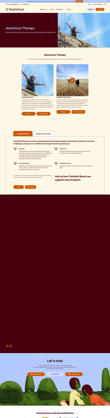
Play (72, 80)
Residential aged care (61, 396)
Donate (91, 9)
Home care (9, 399)
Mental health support (62, 411)
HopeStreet (9, 408)
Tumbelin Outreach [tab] (43, 133)
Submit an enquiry (15, 373)
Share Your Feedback (97, 4)
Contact (100, 9)
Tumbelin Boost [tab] (23, 133)
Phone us (28, 113)
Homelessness (34, 405)
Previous (7, 244)
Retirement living (11, 402)
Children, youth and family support (65, 405)
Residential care (10, 396)
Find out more (79, 1)
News (89, 4)
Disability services (35, 402)
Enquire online (44, 113)
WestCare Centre (35, 408)
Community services (36, 399)
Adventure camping (36, 396)
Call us (19, 187)
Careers (69, 9)
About (51, 9)
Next (10, 244)
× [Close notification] (108, 1)
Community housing (12, 405)
